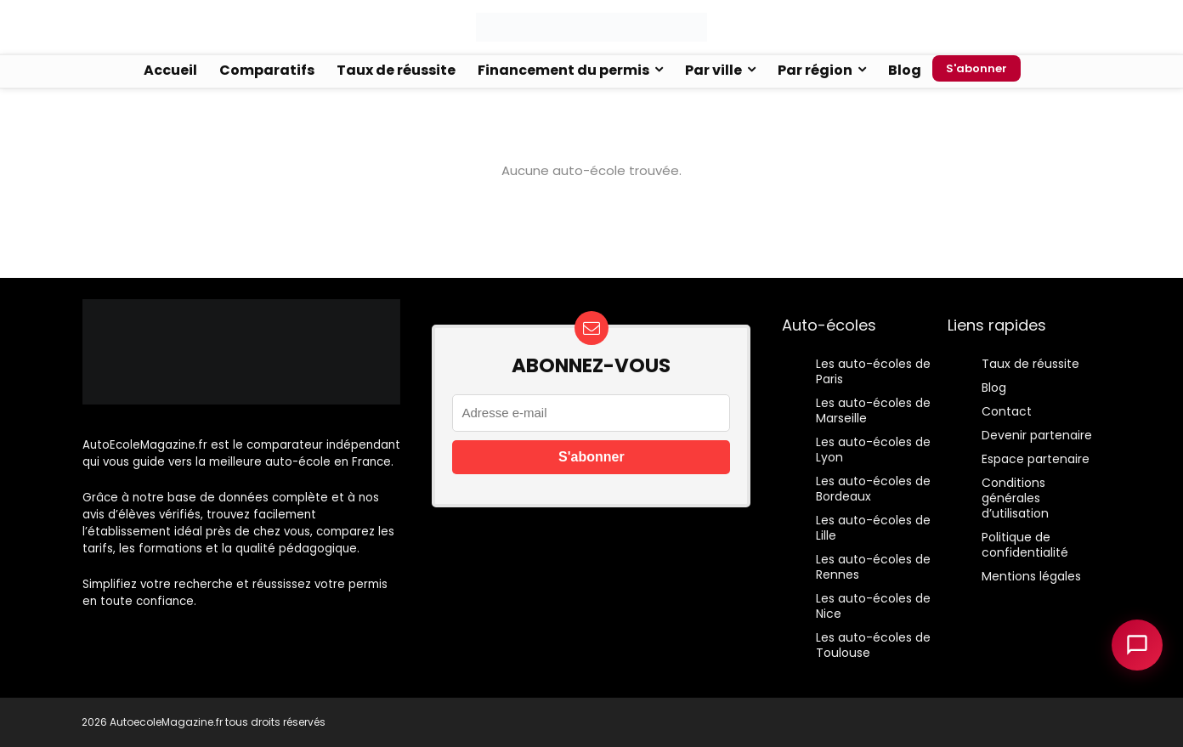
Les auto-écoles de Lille (873, 528)
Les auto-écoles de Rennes (873, 567)
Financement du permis (563, 70)
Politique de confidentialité (1025, 545)
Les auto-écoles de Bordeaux (873, 489)
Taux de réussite (396, 70)
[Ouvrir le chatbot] (1137, 645)
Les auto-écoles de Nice (873, 606)
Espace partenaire (1036, 458)
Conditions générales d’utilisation (1015, 498)
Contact (1007, 411)
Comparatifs (266, 70)
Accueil (170, 70)
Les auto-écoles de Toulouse (873, 645)
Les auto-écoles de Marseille (873, 410)
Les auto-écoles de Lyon (873, 449)
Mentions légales (1031, 576)
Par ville (713, 70)
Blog (904, 70)
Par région (815, 70)
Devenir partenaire (1037, 435)
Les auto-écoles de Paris (873, 371)
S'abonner (976, 68)
